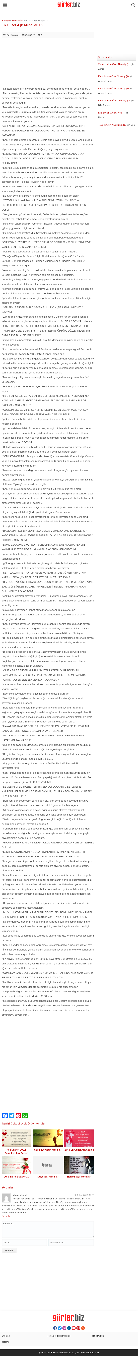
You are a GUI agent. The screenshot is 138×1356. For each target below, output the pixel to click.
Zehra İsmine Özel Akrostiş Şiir (114, 64)
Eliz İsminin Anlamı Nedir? (111, 112)
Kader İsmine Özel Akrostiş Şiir (114, 100)
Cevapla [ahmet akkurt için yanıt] (6, 1216)
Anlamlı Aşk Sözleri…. (16, 1176)
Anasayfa (6, 20)
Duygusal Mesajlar (47, 1176)
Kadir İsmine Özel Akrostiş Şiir (113, 76)
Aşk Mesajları (17, 20)
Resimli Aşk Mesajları (79, 1176)
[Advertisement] (48, 63)
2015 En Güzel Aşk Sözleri (79, 1149)
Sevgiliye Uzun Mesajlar (47, 1149)
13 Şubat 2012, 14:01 (84, 1195)
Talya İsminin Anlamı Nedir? (112, 124)
